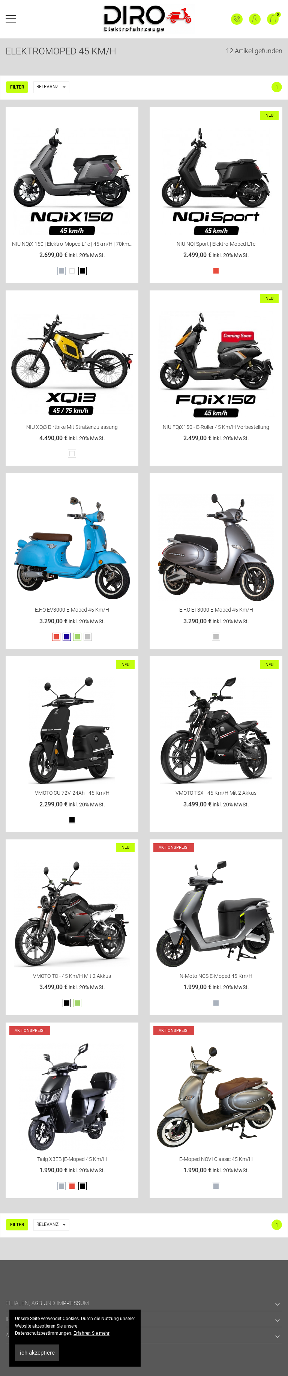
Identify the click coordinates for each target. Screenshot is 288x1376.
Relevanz (52, 87)
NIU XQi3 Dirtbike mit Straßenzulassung (72, 427)
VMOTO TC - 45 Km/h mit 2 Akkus (72, 976)
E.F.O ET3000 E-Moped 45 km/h (216, 610)
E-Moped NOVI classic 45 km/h (216, 1159)
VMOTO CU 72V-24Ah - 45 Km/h (72, 793)
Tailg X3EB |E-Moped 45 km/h (72, 1159)
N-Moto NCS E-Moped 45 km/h (216, 976)
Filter (17, 87)
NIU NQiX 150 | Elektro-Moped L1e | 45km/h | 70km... (72, 244)
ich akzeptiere (37, 1352)
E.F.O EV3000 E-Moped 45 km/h (72, 610)
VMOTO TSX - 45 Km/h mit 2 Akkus (216, 793)
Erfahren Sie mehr (92, 1333)
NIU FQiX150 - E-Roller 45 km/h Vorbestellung (216, 427)
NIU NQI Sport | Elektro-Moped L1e (216, 244)
